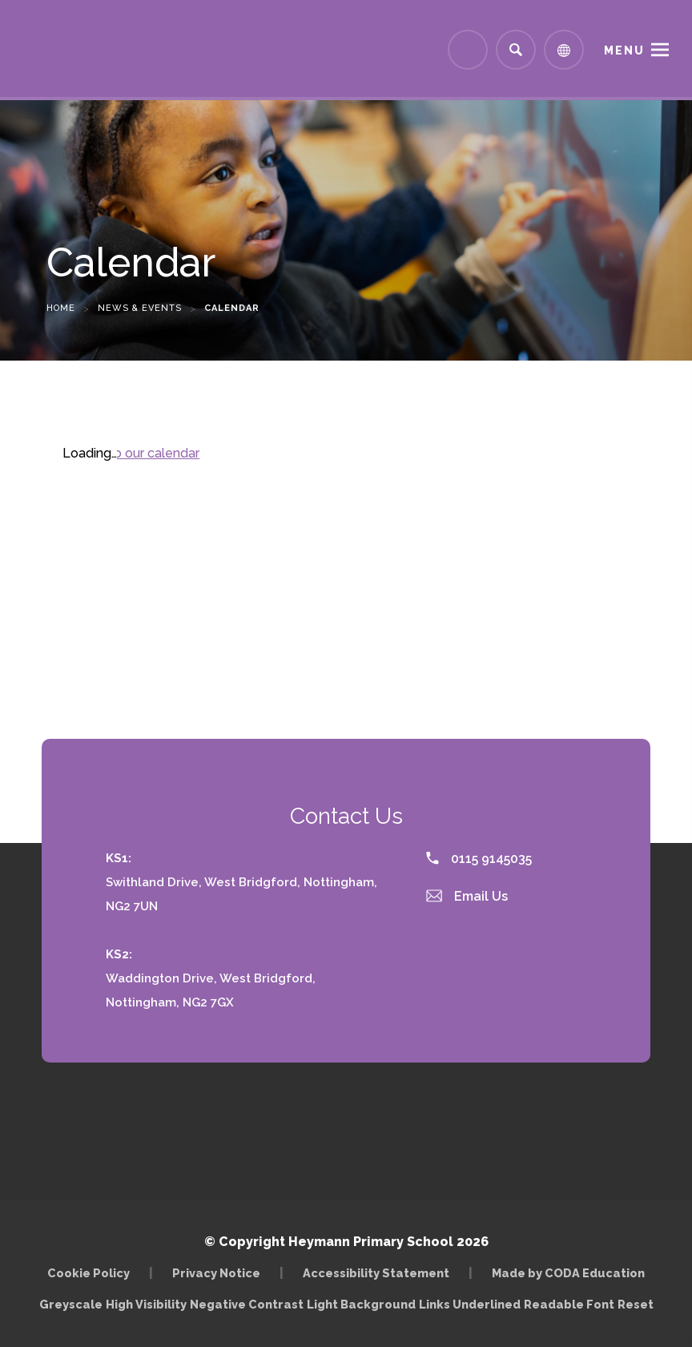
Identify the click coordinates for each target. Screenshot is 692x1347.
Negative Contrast (247, 1304)
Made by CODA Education (568, 1273)
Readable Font (569, 1304)
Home (60, 308)
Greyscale (71, 1304)
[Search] (516, 50)
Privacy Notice (216, 1273)
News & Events (140, 308)
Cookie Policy (88, 1273)
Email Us (467, 896)
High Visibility (146, 1304)
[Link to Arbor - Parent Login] (468, 50)
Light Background (361, 1304)
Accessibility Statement (376, 1273)
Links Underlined (470, 1304)
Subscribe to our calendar (122, 453)
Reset (636, 1304)
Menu (624, 50)
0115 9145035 (479, 858)
